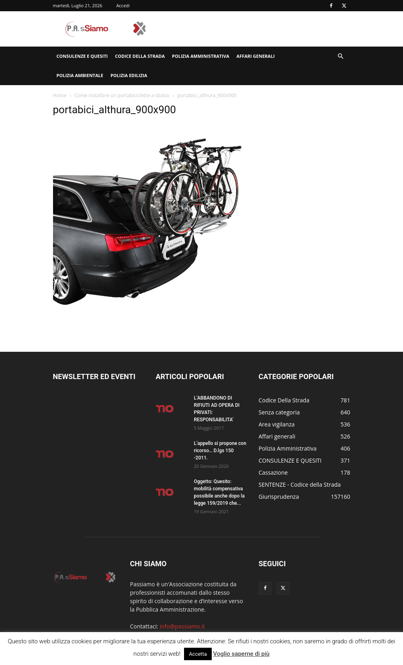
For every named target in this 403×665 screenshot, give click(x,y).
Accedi (122, 5)
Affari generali (256, 56)
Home (60, 95)
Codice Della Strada (140, 56)
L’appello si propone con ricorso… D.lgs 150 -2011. (220, 451)
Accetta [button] (198, 654)
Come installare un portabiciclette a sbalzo (122, 95)
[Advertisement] (256, 29)
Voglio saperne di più (241, 653)
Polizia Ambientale (80, 75)
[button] (340, 56)
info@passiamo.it (182, 626)
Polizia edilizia (128, 75)
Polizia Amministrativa (200, 56)
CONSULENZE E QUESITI (82, 56)
